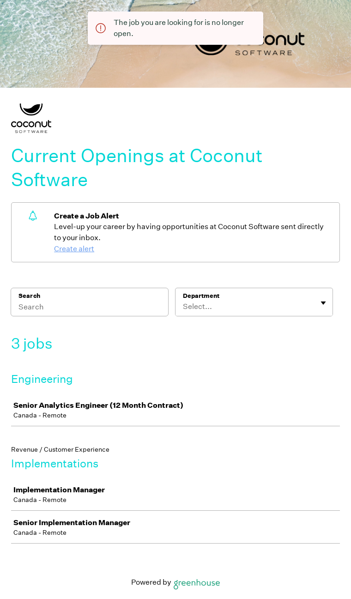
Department (201, 296)
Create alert (74, 248)
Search (29, 296)
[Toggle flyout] (323, 303)
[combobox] (183, 307)
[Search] (89, 308)
